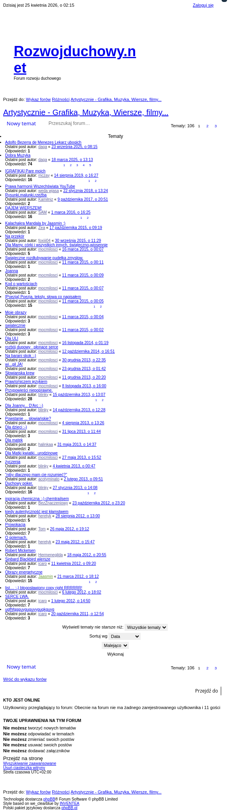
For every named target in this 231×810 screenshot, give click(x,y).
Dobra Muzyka (17, 155)
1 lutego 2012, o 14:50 (70, 601)
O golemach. (16, 537)
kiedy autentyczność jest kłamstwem (36, 511)
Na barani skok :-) (20, 356)
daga (42, 147)
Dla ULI (11, 338)
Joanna (11, 271)
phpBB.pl (69, 808)
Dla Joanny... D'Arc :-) (24, 405)
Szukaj (102, 123)
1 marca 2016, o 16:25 (70, 212)
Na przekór (14, 236)
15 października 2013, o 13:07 (79, 394)
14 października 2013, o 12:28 (79, 410)
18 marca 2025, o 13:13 (72, 160)
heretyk (44, 516)
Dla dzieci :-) (16, 427)
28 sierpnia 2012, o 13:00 (77, 516)
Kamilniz (45, 199)
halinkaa (45, 444)
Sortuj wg (115, 636)
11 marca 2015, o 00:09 (83, 275)
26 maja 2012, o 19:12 (69, 529)
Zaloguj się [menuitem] (203, 5)
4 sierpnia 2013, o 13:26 (83, 423)
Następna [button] (224, 126)
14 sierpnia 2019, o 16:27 (76, 175)
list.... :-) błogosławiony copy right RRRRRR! (43, 588)
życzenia (12, 462)
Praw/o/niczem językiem (26, 381)
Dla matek (14, 440)
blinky (43, 394)
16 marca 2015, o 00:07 (83, 249)
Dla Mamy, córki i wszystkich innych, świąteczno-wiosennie (56, 245)
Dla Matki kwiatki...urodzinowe (31, 453)
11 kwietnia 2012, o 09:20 (73, 563)
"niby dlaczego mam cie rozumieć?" (36, 475)
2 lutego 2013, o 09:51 (83, 479)
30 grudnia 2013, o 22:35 (84, 360)
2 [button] (207, 126)
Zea (41, 227)
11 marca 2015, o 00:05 (83, 301)
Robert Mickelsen (20, 550)
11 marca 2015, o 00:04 (83, 317)
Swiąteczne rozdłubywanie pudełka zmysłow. (44, 258)
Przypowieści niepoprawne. (29, 390)
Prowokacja (15, 524)
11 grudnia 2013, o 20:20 (84, 377)
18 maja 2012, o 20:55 (86, 555)
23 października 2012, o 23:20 (98, 503)
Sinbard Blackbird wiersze (27, 559)
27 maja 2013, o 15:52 (81, 457)
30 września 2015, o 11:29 (78, 240)
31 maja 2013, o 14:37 (77, 444)
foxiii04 (44, 240)
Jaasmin (45, 576)
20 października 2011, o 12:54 (77, 614)
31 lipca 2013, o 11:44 (81, 431)
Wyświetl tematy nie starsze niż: (115, 627)
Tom (42, 529)
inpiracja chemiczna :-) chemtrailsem (37, 499)
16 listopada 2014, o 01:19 (85, 343)
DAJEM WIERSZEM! (23, 208)
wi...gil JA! (14, 364)
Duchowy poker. (19, 483)
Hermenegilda (50, 555)
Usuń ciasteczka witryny (24, 768)
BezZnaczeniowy (53, 503)
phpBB (49, 799)
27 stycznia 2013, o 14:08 (75, 488)
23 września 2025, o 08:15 (74, 147)
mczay (44, 175)
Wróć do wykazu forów (24, 679)
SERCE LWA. (17, 596)
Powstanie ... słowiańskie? (28, 418)
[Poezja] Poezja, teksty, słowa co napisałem (43, 297)
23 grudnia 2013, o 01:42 (84, 369)
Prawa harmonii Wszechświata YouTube (40, 186)
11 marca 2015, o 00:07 (83, 288)
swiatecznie (15, 325)
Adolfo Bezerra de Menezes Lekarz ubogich (43, 142)
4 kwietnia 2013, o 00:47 (74, 466)
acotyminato (49, 479)
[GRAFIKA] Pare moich (25, 171)
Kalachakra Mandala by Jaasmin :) (35, 223)
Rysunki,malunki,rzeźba (26, 195)
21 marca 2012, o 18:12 (78, 576)
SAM (42, 212)
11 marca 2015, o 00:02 (83, 330)
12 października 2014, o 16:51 (88, 351)
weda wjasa (48, 191)
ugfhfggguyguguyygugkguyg (29, 609)
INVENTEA (69, 803)
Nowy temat (21, 123)
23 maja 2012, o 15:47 (75, 542)
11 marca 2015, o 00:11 (83, 262)
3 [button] (215, 126)
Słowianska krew (19, 373)
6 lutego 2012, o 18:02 (81, 592)
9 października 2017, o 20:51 (82, 199)
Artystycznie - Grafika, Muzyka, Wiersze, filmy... (86, 112)
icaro (42, 563)
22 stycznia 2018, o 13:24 (85, 191)
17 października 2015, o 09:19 (76, 227)
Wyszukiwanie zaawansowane (113, 123)
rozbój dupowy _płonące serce (31, 347)
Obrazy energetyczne (23, 572)
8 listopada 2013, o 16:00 (84, 386)
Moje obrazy (15, 312)
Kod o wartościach (21, 284)
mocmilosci (48, 249)
